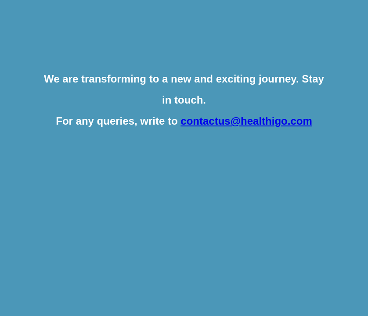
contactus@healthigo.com (246, 121)
